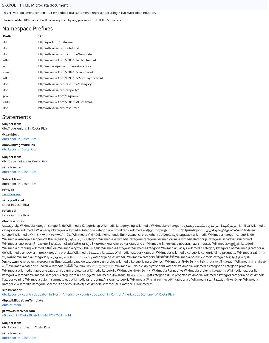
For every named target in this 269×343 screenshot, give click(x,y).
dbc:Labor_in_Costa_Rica (19, 139)
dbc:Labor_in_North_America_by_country (62, 294)
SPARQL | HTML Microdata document (35, 5)
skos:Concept (11, 194)
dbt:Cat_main (11, 305)
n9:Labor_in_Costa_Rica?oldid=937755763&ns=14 (36, 315)
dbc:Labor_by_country (17, 294)
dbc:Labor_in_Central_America (113, 294)
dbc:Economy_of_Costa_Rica (154, 294)
